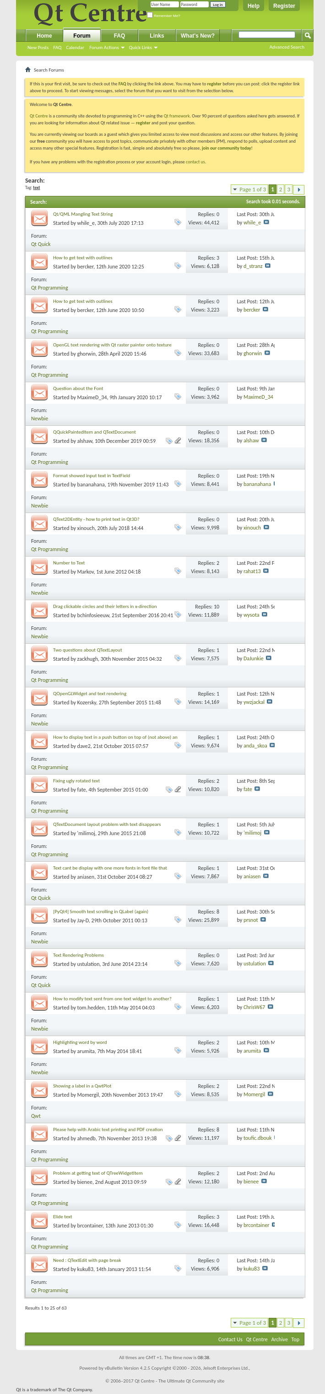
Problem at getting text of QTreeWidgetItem (98, 1173)
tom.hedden (91, 1007)
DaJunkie (254, 658)
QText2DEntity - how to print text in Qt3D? (96, 519)
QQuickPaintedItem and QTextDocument (94, 432)
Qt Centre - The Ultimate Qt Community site (179, 1381)
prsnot (251, 920)
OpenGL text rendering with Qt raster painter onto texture (112, 345)
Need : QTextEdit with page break (87, 1260)
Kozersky (86, 702)
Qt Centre (39, 116)
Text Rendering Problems (78, 955)
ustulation (88, 964)
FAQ (57, 47)
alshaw (84, 441)
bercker (85, 266)
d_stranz (253, 266)
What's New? (198, 36)
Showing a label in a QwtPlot (82, 1086)
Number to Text (69, 563)
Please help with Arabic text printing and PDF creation (108, 1129)
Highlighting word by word (80, 1042)
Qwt (36, 1116)
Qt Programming (49, 287)
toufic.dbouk (258, 1138)
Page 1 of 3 (252, 189)
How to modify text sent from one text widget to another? (112, 999)
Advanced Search (287, 47)
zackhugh (87, 659)
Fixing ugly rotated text (76, 781)
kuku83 (85, 1269)
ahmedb (86, 1138)
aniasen (86, 877)
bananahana (91, 484)
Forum (81, 36)
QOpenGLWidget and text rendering (89, 694)
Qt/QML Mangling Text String (83, 214)
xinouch (86, 528)
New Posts (38, 47)
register (143, 123)
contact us (195, 162)
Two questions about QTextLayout (87, 650)
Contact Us (230, 1339)
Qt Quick (40, 244)
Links (157, 36)
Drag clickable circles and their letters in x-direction (105, 606)
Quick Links (140, 47)
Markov (85, 572)
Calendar (75, 47)
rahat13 (252, 571)
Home (44, 36)
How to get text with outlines (83, 258)
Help (254, 6)
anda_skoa (255, 745)
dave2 (84, 746)
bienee (84, 1182)
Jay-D (83, 920)
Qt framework (177, 116)
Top (295, 1339)
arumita (86, 1051)
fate (81, 789)
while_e (86, 223)
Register (284, 6)
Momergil (88, 1095)
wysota (252, 615)
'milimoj (86, 833)
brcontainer (90, 1225)
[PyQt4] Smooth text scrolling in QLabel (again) (100, 911)
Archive (279, 1339)
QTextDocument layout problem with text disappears (107, 824)
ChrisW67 (254, 1007)
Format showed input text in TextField (91, 476)
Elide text (62, 1217)
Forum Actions (104, 47)
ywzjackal (254, 702)
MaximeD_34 (92, 397)
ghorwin (86, 354)
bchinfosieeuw (93, 615)
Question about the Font (78, 388)
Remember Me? (163, 16)
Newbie (39, 418)
